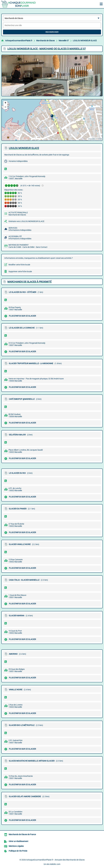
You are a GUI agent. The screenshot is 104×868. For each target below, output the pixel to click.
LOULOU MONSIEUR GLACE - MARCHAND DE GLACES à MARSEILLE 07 (46, 48)
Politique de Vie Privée (18, 851)
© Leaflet (91, 139)
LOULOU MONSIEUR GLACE (85, 40)
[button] (52, 117)
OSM (100, 139)
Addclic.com (55, 864)
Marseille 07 (64, 40)
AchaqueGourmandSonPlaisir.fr (18, 40)
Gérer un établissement (18, 841)
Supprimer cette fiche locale (20, 271)
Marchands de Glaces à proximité (29, 281)
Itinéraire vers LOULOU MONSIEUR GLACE (26, 221)
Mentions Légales (16, 846)
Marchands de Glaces (45, 40)
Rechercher (51, 32)
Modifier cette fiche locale (19, 265)
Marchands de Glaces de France (22, 834)
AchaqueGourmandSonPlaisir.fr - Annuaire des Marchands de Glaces (55, 860)
